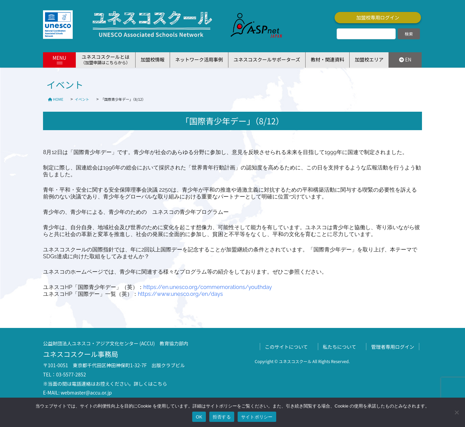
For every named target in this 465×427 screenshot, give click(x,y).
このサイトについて (286, 346)
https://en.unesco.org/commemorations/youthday (207, 287)
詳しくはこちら (150, 383)
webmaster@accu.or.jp (86, 392)
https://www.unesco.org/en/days (180, 294)
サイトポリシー (257, 416)
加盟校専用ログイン (377, 17)
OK (199, 416)
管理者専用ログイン (392, 346)
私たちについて (339, 346)
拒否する (222, 416)
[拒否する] (456, 412)
